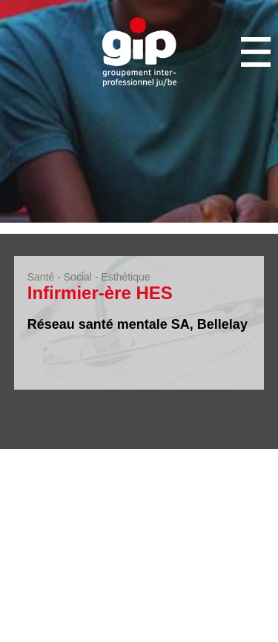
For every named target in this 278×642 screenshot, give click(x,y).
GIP (139, 52)
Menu (256, 52)
